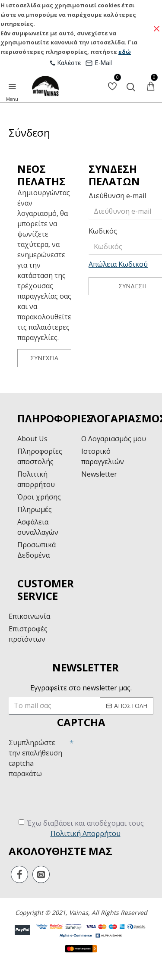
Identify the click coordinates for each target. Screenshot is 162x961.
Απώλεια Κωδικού (118, 264)
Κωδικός (103, 231)
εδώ (124, 52)
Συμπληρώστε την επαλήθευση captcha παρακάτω (35, 758)
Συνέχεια (44, 358)
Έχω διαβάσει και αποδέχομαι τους (81, 828)
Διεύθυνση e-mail (117, 195)
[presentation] (74, 797)
